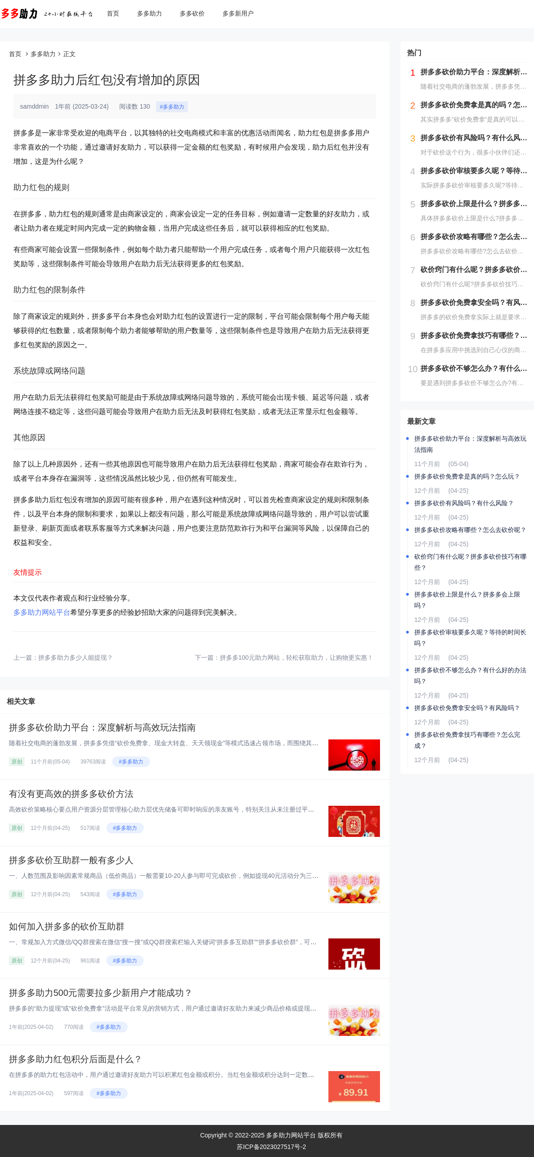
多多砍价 (192, 13)
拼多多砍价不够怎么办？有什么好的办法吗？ (470, 675)
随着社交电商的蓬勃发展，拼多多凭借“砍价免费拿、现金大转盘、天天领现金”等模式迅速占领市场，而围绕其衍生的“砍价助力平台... (192, 743)
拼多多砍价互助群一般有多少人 (71, 860)
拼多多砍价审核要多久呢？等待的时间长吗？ (470, 638)
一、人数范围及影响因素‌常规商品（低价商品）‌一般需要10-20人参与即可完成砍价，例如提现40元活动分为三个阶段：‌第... (178, 875)
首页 (113, 13)
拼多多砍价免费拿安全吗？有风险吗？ (467, 707)
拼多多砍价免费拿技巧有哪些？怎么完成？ (467, 740)
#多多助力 (172, 107)
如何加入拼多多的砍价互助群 (67, 926)
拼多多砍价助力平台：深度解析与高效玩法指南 (102, 727)
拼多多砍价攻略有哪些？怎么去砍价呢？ (470, 529)
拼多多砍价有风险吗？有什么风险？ (464, 503)
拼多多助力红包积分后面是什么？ (75, 1059)
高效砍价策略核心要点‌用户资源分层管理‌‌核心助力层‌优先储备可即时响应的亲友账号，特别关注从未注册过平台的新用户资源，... (186, 809)
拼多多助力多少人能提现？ (75, 657)
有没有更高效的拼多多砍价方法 (71, 794)
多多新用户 (238, 13)
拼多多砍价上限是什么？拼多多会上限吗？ (467, 600)
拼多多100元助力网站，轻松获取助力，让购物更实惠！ (296, 657)
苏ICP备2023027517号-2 (271, 1146)
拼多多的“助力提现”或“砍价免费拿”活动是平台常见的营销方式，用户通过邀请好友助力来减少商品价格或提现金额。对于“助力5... (186, 1008)
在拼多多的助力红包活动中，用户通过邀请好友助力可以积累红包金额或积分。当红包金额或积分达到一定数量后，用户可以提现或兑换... (198, 1074)
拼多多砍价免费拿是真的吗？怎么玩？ (467, 476)
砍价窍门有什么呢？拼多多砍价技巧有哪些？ (470, 562)
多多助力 (149, 13)
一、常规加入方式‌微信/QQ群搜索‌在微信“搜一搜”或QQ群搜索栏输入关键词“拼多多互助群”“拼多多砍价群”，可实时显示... (174, 942)
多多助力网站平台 (41, 612)
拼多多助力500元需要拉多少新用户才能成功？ (101, 993)
